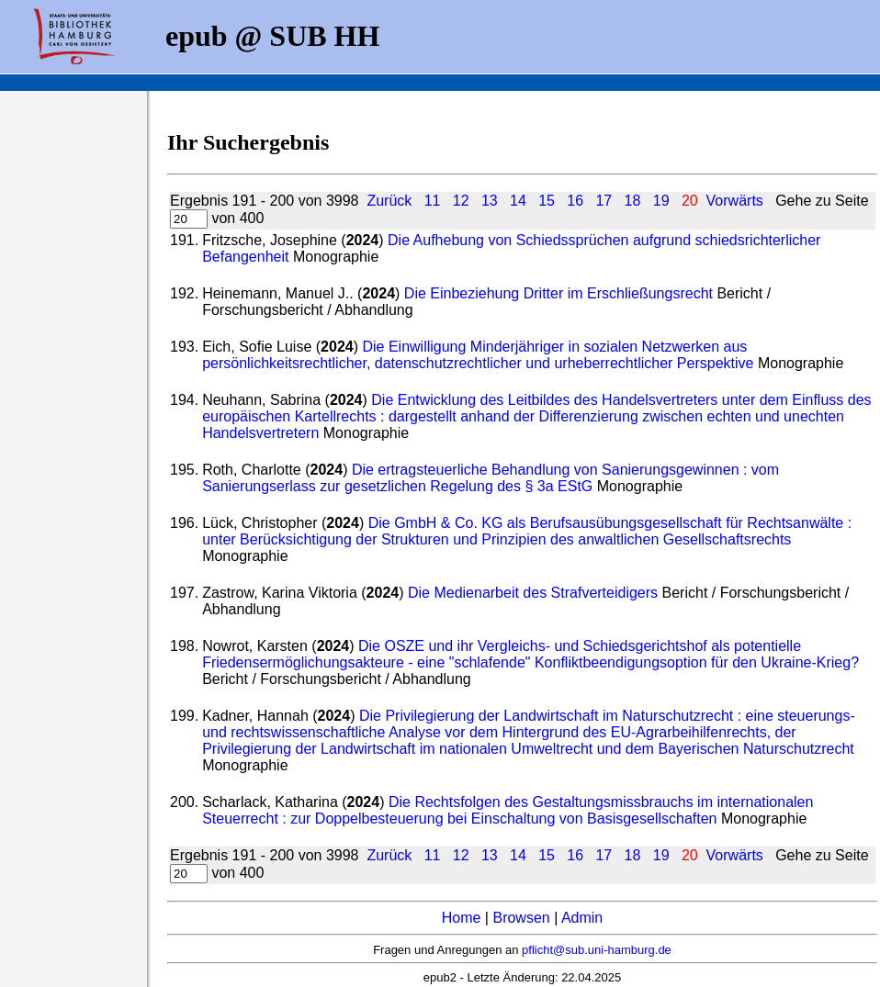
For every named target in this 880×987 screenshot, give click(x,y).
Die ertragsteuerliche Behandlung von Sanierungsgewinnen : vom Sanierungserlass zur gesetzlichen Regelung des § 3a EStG (490, 478)
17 (603, 200)
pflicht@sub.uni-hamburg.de (596, 950)
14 (518, 200)
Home (461, 917)
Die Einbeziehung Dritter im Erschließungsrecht (558, 293)
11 (432, 200)
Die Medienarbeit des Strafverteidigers (533, 592)
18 (633, 200)
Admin (582, 917)
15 (546, 200)
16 (575, 200)
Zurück (389, 200)
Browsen (520, 917)
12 (461, 200)
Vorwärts (734, 200)
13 (489, 200)
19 (661, 200)
